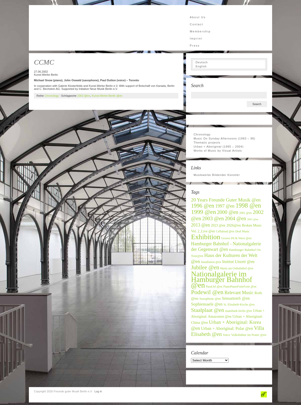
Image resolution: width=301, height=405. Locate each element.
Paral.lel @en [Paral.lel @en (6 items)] (214, 286)
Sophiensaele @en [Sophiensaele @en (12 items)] (206, 304)
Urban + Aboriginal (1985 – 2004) (219, 146)
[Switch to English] (229, 66)
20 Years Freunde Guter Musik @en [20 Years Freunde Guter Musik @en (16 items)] (226, 199)
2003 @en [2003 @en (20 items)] (213, 218)
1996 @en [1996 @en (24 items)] (202, 205)
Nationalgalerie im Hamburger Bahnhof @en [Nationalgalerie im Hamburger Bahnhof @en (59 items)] (221, 279)
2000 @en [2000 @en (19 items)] (227, 212)
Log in (98, 391)
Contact (196, 24)
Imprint (196, 38)
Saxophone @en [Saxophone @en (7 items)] (210, 298)
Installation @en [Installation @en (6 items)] (211, 262)
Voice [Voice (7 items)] (226, 335)
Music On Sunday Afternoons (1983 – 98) (224, 138)
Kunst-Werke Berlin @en (107, 95)
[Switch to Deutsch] (229, 62)
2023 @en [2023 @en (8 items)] (218, 225)
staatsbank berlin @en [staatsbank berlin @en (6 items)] (238, 311)
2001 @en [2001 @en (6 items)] (245, 213)
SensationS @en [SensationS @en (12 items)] (236, 298)
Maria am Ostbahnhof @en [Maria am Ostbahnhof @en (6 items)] (236, 268)
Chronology (52, 95)
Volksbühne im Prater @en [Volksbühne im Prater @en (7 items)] (248, 335)
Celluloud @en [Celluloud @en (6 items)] (225, 231)
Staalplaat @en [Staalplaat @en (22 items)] (207, 310)
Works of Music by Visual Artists (218, 150)
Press (195, 45)
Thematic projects (207, 142)
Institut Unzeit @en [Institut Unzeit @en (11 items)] (238, 261)
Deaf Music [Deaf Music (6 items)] (242, 231)
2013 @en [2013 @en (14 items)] (200, 225)
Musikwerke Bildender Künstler (217, 174)
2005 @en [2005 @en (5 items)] (252, 219)
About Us (198, 17)
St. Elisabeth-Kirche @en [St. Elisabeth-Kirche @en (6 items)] (238, 304)
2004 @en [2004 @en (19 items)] (235, 218)
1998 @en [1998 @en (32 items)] (248, 205)
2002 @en (83, 95)
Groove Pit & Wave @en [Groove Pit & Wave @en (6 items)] (236, 238)
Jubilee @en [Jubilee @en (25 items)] (205, 267)
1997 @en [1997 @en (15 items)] (225, 206)
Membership (200, 31)
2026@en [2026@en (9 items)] (234, 225)
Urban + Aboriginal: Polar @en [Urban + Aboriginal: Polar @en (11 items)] (227, 328)
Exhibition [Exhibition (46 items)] (205, 237)
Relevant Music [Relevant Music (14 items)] (238, 292)
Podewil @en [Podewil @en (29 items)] (207, 292)
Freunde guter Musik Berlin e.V (79, 28)
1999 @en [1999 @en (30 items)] (203, 212)
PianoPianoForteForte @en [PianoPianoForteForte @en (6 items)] (239, 286)
